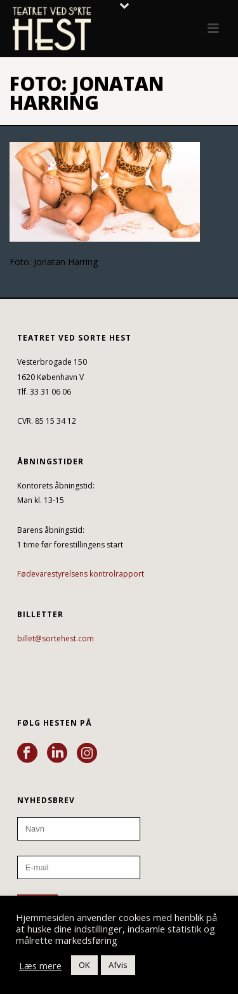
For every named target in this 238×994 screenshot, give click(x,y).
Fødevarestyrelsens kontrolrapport (80, 573)
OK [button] (84, 965)
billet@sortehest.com (55, 638)
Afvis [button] (118, 965)
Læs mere (40, 965)
